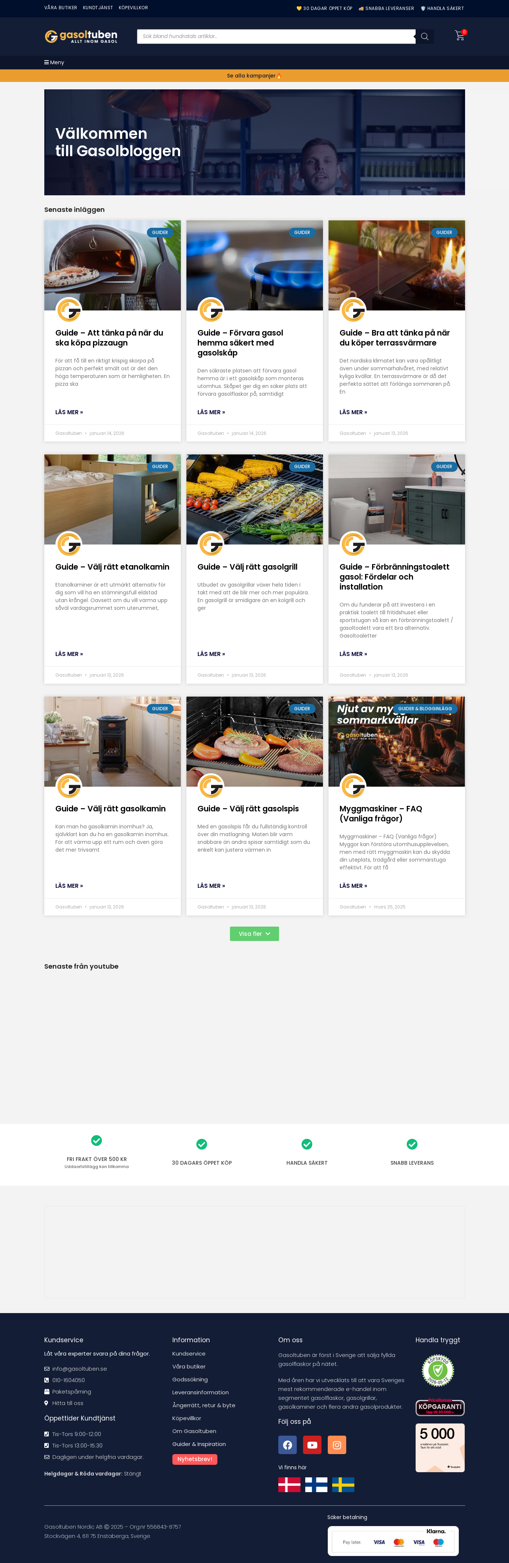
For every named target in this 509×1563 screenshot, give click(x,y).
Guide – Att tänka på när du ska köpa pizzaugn (109, 337)
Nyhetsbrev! (195, 1459)
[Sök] (425, 36)
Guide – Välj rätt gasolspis (248, 808)
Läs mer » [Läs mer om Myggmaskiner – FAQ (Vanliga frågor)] (353, 886)
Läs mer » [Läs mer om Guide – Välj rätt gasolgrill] (211, 654)
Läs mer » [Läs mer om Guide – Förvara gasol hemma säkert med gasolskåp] (211, 412)
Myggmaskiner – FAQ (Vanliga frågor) (381, 813)
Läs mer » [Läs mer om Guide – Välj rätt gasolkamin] (69, 886)
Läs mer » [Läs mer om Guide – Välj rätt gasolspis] (211, 886)
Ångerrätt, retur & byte (203, 1405)
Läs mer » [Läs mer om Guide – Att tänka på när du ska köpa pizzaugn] (69, 412)
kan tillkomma (97, 1166)
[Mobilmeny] (54, 62)
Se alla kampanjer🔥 (254, 75)
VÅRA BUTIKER (61, 7)
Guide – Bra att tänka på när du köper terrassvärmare (395, 337)
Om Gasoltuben (194, 1431)
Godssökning (190, 1379)
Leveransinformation (200, 1392)
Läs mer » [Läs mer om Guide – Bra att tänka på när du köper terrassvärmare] (353, 412)
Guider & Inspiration (199, 1444)
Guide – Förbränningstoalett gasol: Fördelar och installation (395, 576)
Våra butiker (189, 1366)
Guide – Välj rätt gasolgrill (247, 566)
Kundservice (189, 1353)
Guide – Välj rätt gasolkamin (110, 808)
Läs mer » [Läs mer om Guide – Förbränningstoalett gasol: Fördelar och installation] (353, 654)
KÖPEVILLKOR (133, 7)
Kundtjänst (98, 7)
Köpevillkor (186, 1418)
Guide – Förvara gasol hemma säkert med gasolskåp (240, 342)
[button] (254, 934)
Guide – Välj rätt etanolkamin (112, 566)
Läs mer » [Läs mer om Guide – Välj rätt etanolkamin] (69, 654)
